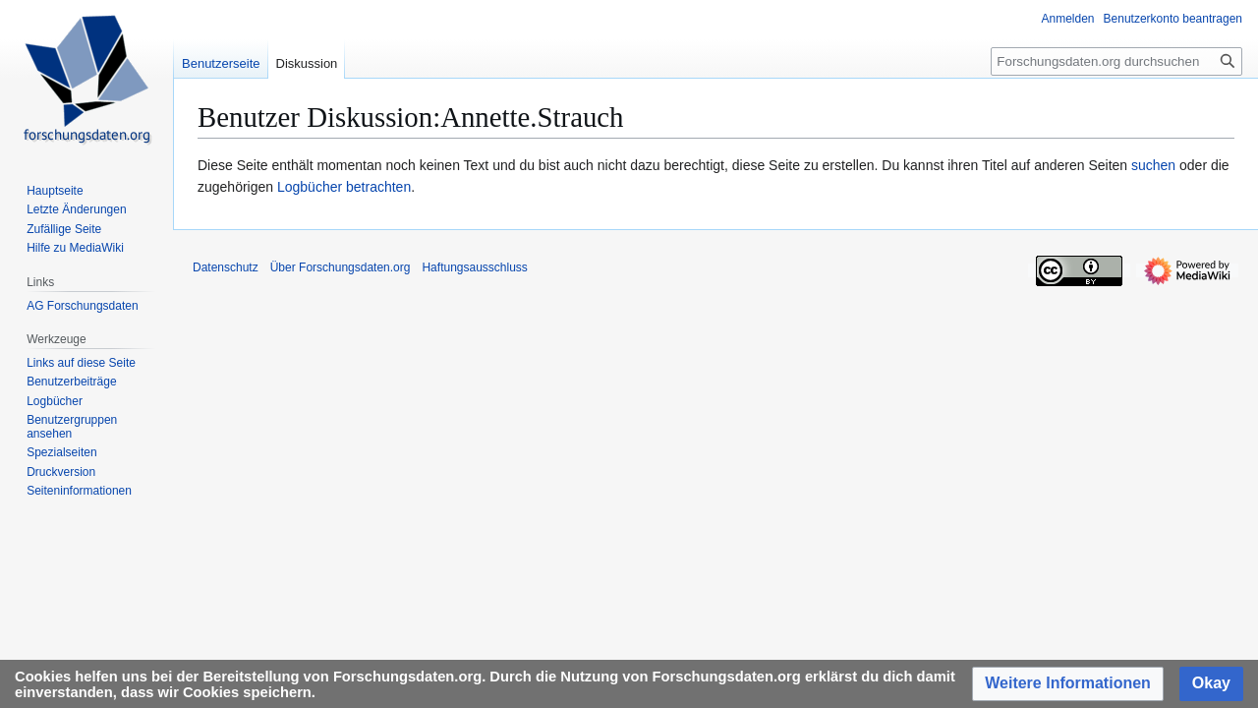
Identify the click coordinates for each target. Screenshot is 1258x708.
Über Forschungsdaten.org (340, 267)
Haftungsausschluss (474, 267)
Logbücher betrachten (344, 187)
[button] (1068, 684)
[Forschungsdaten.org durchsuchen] (1116, 61)
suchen (1153, 165)
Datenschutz (225, 267)
